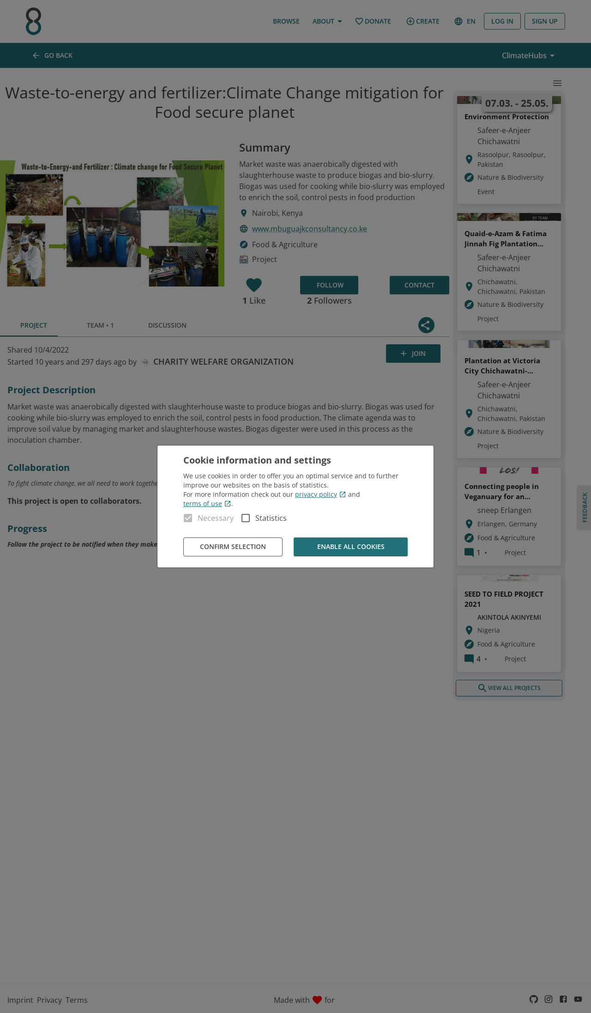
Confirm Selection (233, 547)
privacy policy (320, 494)
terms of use (207, 503)
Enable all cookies (351, 546)
